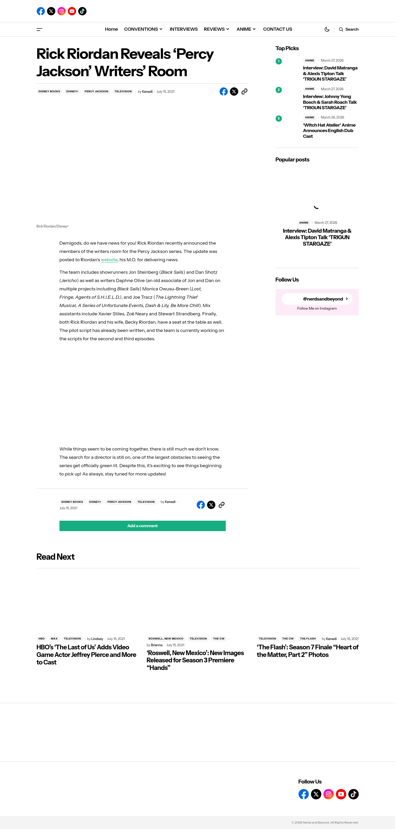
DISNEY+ (72, 91)
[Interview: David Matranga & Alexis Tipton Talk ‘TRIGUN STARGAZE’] (287, 70)
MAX (54, 638)
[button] (39, 29)
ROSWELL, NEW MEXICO (166, 638)
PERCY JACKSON (96, 91)
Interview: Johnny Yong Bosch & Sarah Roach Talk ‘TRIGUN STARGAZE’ (330, 102)
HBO (42, 638)
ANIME (310, 60)
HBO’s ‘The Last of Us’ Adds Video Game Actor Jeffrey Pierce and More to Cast (86, 655)
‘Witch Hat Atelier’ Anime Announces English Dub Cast (329, 130)
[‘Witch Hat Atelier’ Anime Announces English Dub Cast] (287, 127)
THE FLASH (308, 638)
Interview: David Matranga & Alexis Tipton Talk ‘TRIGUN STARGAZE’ (330, 73)
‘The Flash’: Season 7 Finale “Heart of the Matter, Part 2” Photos (307, 651)
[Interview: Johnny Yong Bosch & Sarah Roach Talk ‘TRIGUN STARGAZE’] (287, 98)
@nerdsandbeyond (323, 299)
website (109, 260)
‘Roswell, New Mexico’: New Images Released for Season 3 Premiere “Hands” (195, 660)
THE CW (218, 638)
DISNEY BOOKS (49, 91)
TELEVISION (123, 91)
